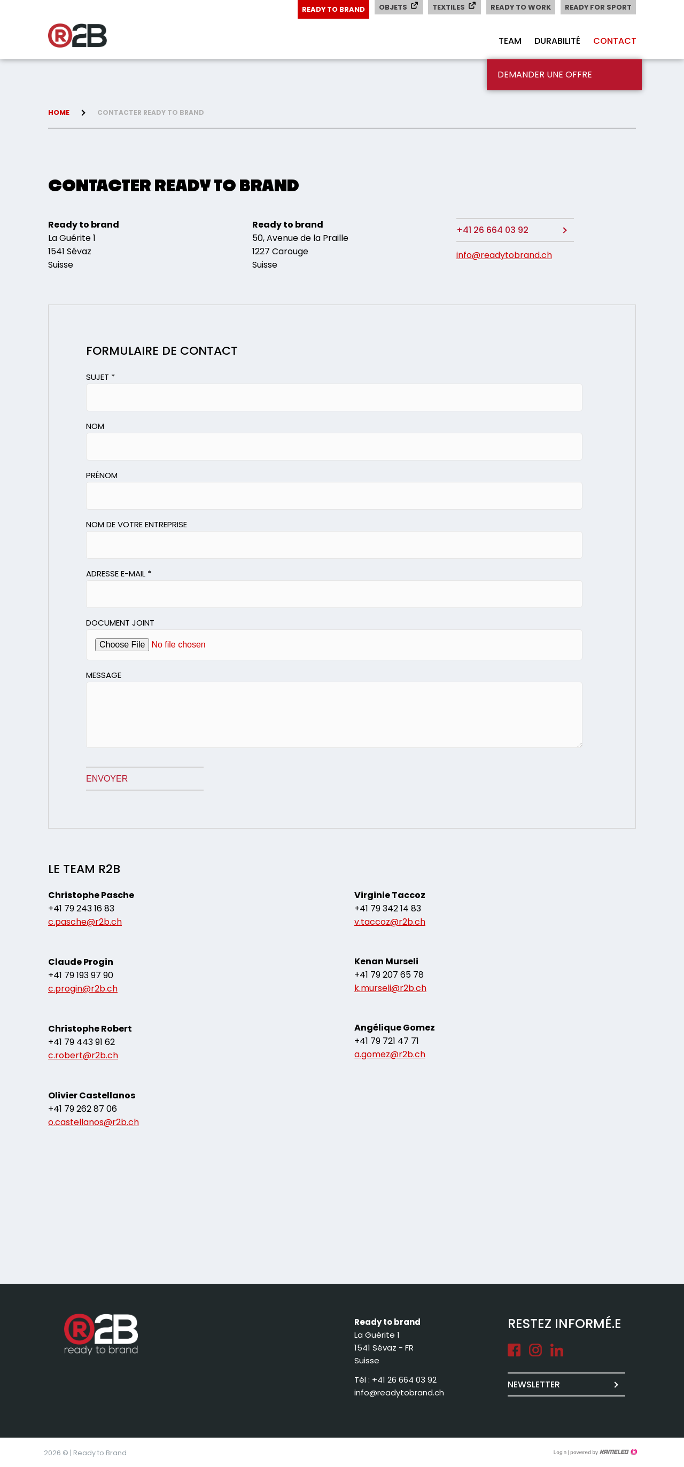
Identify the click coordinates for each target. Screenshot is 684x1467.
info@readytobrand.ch (504, 255)
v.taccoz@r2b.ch (389, 922)
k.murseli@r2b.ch (390, 988)
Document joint (120, 622)
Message (103, 675)
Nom (95, 426)
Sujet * (100, 377)
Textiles (453, 6)
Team (510, 41)
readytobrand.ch (91, 36)
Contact (614, 41)
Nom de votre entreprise (136, 524)
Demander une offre (545, 74)
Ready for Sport (598, 7)
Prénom (102, 475)
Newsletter (534, 1384)
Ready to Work (519, 7)
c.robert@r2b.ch (83, 1055)
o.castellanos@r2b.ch (93, 1122)
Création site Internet (603, 1452)
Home (58, 112)
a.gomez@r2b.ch (389, 1054)
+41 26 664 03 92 (492, 230)
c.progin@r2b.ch (83, 988)
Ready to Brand (331, 9)
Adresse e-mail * (118, 573)
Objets (397, 6)
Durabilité (557, 41)
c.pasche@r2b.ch (85, 922)
